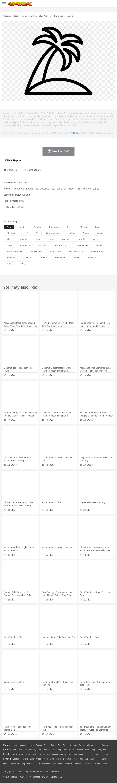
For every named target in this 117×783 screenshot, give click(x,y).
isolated (22, 227)
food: (6, 763)
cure (9, 245)
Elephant (79, 750)
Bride (28, 754)
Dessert (30, 763)
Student (16, 759)
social (99, 245)
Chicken (46, 750)
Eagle (71, 750)
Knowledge (94, 759)
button (44, 257)
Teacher (24, 759)
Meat (60, 763)
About (6, 777)
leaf (25, 233)
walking (82, 754)
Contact (36, 777)
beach (39, 239)
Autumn (23, 745)
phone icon (25, 245)
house (23, 263)
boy (106, 754)
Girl (101, 754)
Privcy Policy (25, 777)
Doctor (63, 754)
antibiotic (42, 245)
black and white (15, 251)
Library (104, 759)
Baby (21, 754)
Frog (93, 750)
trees (69, 227)
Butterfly (32, 750)
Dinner (104, 763)
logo (97, 227)
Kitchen (97, 763)
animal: (7, 749)
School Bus (78, 759)
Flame (65, 745)
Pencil (58, 759)
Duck (65, 750)
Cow (53, 750)
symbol (37, 227)
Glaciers (73, 745)
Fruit (54, 763)
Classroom (40, 759)
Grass (81, 745)
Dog (59, 750)
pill (36, 233)
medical (83, 227)
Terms (14, 777)
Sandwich (68, 763)
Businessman (52, 754)
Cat (39, 750)
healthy (71, 233)
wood (95, 239)
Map (86, 759)
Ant (14, 750)
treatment (23, 239)
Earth (53, 745)
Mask (15, 754)
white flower (81, 245)
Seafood (77, 763)
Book (32, 759)
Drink (38, 763)
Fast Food (46, 763)
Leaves (31, 745)
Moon (98, 745)
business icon (53, 233)
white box (60, 257)
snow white (55, 251)
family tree (36, 251)
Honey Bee (101, 750)
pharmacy (54, 227)
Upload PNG (57, 777)
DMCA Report (13, 160)
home (90, 754)
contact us (75, 133)
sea (9, 227)
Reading (50, 759)
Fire (59, 745)
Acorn (15, 745)
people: (7, 754)
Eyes (75, 754)
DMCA (45, 777)
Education (67, 759)
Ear (69, 754)
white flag (28, 257)
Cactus (39, 745)
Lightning (89, 745)
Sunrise (105, 745)
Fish (87, 750)
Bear (20, 750)
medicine (11, 233)
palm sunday (61, 245)
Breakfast (15, 763)
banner (65, 239)
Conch (46, 745)
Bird (25, 750)
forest (76, 257)
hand (9, 263)
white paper (97, 251)
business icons (76, 251)
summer (11, 257)
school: (7, 759)
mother (42, 754)
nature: (7, 745)
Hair (96, 754)
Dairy (23, 763)
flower (86, 233)
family (34, 754)
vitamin (100, 233)
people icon (92, 257)
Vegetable (87, 763)
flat (9, 239)
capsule (81, 239)
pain (52, 239)
